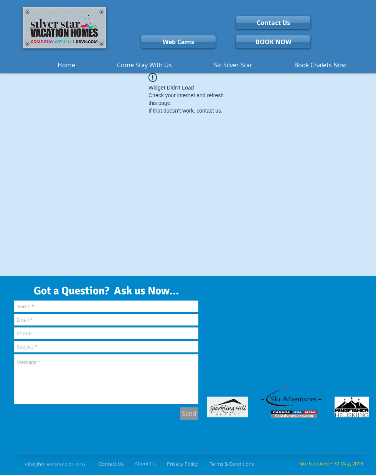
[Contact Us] (273, 22)
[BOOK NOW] (273, 41)
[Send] (189, 413)
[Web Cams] (178, 41)
